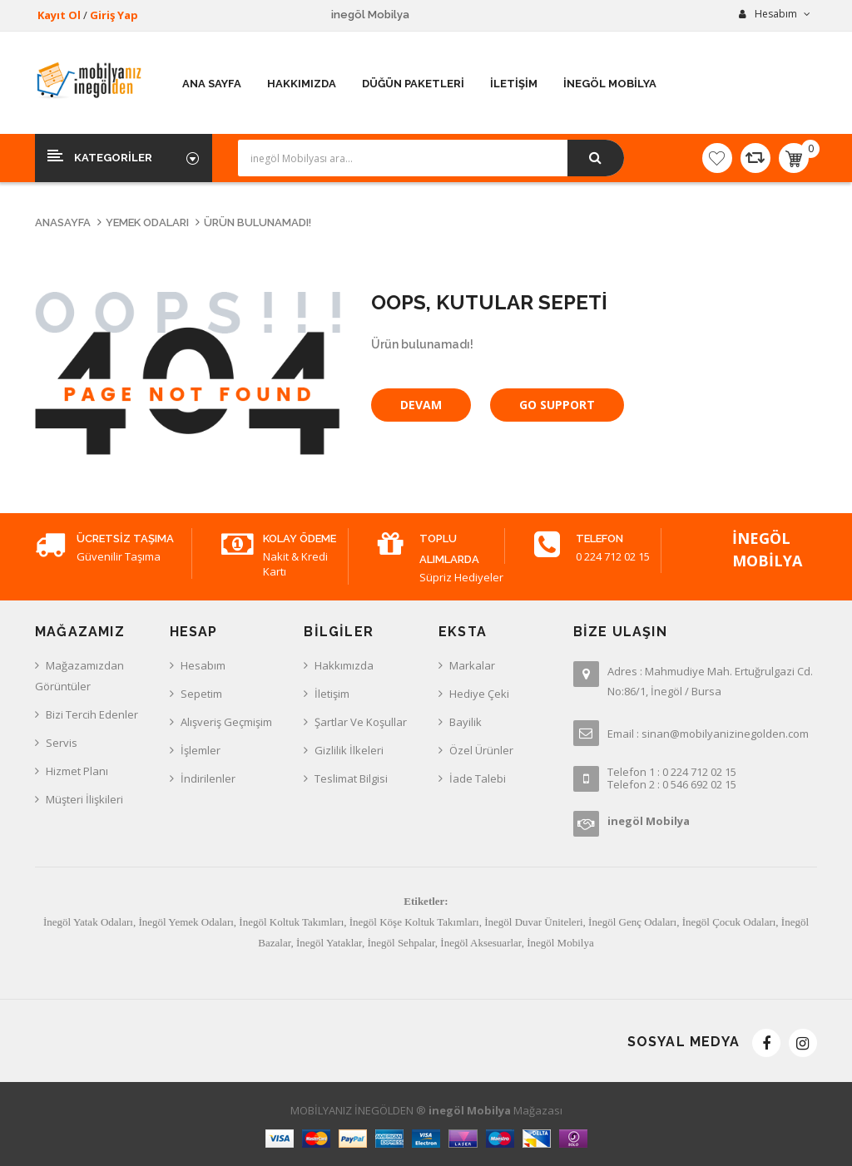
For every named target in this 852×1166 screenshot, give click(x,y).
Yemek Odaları (147, 222)
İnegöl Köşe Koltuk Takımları (414, 922)
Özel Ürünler (481, 750)
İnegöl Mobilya (560, 942)
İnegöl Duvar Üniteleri (533, 922)
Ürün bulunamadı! (257, 222)
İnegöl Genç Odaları (632, 922)
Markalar (472, 665)
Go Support (557, 405)
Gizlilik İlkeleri (349, 750)
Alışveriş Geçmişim (226, 721)
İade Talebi (477, 778)
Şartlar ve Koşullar (361, 721)
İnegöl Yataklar (329, 942)
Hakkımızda (344, 665)
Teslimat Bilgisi (351, 778)
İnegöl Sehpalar (400, 942)
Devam (421, 405)
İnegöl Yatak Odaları (88, 922)
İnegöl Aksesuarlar (480, 942)
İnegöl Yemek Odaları (185, 922)
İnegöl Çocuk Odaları (729, 922)
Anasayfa (63, 222)
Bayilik (465, 721)
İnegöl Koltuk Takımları (291, 922)
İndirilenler (208, 778)
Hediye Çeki (479, 693)
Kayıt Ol (59, 14)
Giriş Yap (114, 14)
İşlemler (200, 750)
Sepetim (201, 693)
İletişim (332, 693)
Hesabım (203, 665)
